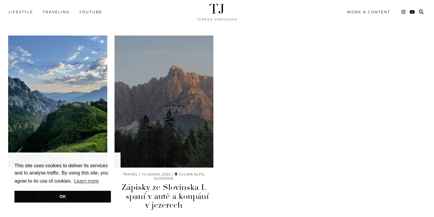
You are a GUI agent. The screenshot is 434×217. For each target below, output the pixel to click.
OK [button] (62, 196)
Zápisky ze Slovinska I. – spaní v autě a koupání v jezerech (164, 171)
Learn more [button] (86, 181)
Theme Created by (402, 206)
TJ (217, 9)
